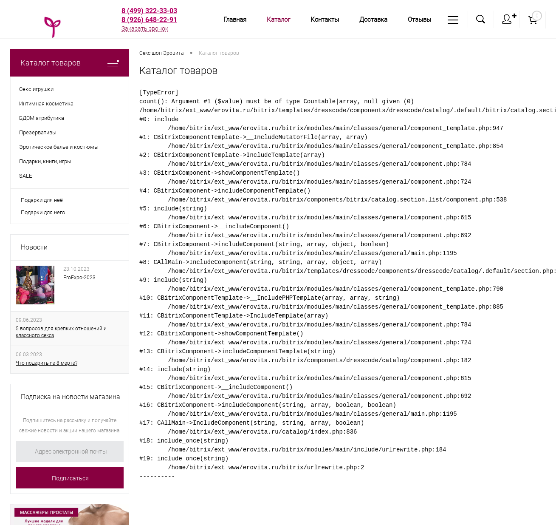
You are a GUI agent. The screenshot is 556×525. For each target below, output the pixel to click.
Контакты (324, 19)
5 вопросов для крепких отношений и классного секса (61, 332)
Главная (234, 19)
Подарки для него (43, 212)
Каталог (278, 19)
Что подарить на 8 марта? (46, 363)
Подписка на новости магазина (70, 397)
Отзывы (419, 19)
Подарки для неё (42, 200)
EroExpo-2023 (79, 278)
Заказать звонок (144, 28)
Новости (34, 247)
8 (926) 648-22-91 (149, 20)
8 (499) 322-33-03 (149, 11)
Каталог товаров (69, 63)
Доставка (373, 19)
